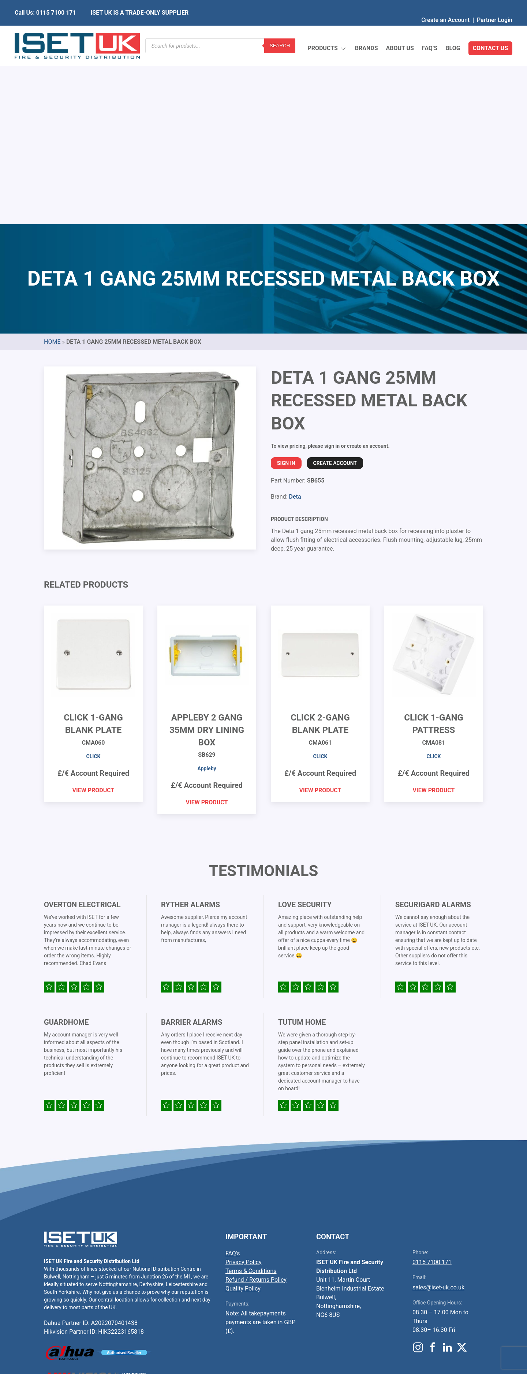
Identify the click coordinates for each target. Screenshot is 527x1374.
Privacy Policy (243, 1089)
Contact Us (490, 30)
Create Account (335, 290)
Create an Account (445, 5)
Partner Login (494, 5)
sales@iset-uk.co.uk (438, 1114)
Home (52, 168)
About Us (400, 30)
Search (280, 31)
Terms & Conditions (251, 1098)
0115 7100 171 (432, 1089)
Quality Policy (243, 1115)
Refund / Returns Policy (256, 1106)
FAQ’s (430, 30)
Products (327, 31)
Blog (452, 30)
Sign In (286, 290)
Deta (295, 323)
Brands (366, 30)
